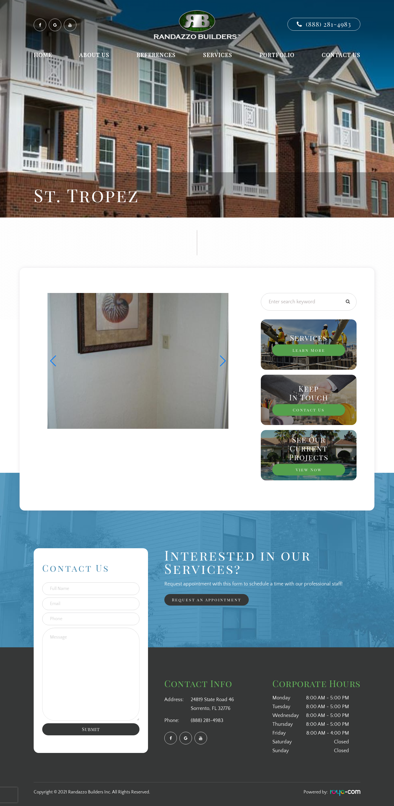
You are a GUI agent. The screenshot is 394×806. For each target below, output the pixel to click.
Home (43, 55)
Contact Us (341, 55)
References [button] (156, 55)
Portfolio (276, 55)
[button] (222, 360)
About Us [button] (94, 55)
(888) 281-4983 (328, 24)
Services (217, 55)
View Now (309, 470)
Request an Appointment (204, 600)
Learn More (308, 350)
